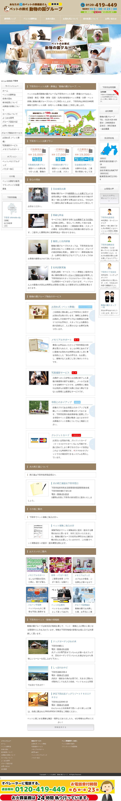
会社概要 (105, 129)
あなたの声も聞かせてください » (109, 198)
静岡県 (9, 81)
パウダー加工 (8, 169)
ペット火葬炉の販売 (10, 181)
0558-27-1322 (63, 675)
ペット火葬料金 (30, 20)
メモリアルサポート (10, 149)
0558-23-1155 (63, 649)
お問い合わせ (111, 20)
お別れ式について (70, 20)
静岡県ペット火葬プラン (78, 193)
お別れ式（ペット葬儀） (10, 139)
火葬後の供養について (10, 108)
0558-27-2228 (63, 705)
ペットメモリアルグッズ (10, 163)
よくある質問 (8, 118)
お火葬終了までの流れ (83, 220)
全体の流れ (50, 20)
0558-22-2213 (63, 494)
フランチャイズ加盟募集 (10, 187)
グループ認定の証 (76, 275)
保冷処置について (91, 20)
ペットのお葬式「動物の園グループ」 (58, 774)
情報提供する (61, 727)
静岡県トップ (10, 20)
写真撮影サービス (10, 145)
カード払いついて (10, 114)
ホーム (3, 81)
